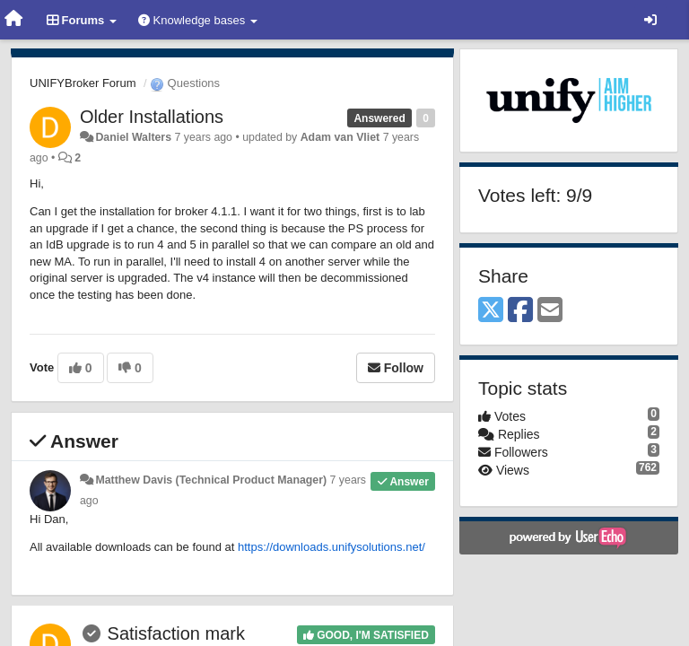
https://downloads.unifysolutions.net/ (331, 547)
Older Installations (151, 117)
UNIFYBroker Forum (82, 83)
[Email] (550, 311)
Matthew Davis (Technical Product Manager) (211, 480)
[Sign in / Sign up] (650, 19)
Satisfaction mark (176, 633)
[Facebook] (520, 311)
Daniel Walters (133, 137)
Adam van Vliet (340, 137)
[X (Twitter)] (490, 311)
